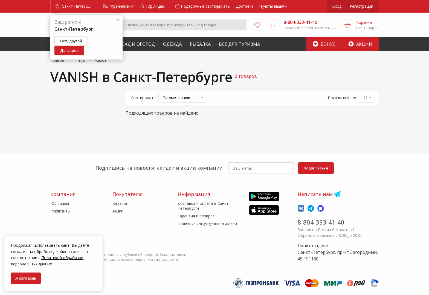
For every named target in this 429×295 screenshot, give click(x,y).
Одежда (172, 44)
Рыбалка (200, 44)
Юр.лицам (152, 6)
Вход (336, 6)
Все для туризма (239, 44)
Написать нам (315, 194)
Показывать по (342, 97)
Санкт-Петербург (75, 6)
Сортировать (143, 97)
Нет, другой (71, 40)
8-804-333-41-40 (321, 222)
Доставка (245, 6)
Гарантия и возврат (196, 216)
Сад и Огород (138, 44)
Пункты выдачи (273, 6)
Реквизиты (60, 211)
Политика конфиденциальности (207, 223)
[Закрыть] (118, 20)
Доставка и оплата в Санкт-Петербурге (204, 206)
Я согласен (25, 278)
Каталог (120, 203)
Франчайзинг (118, 6)
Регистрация (361, 6)
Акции (360, 44)
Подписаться (316, 168)
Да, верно (69, 50)
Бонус (324, 44)
